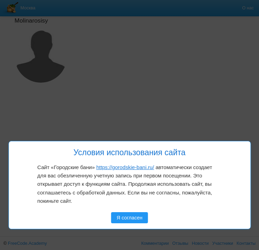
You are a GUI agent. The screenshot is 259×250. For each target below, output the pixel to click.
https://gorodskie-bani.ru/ (125, 167)
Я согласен (129, 217)
